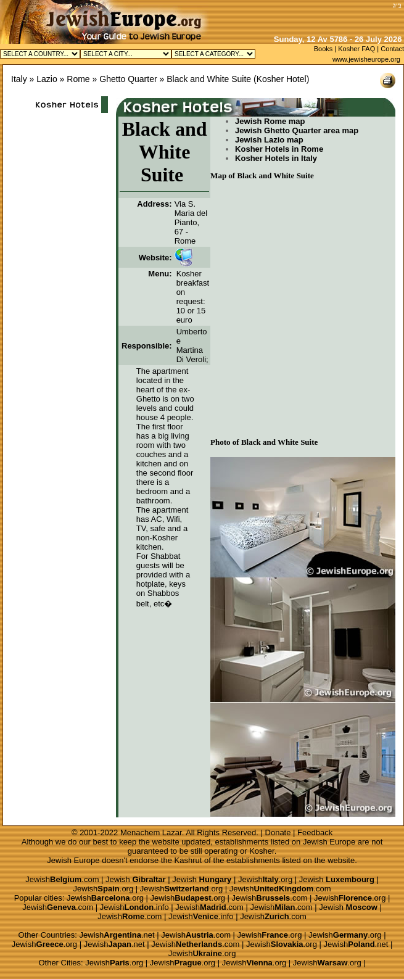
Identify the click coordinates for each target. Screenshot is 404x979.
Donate (278, 832)
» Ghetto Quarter (125, 79)
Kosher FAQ (356, 48)
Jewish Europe (329, 841)
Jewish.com (62, 879)
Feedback (314, 832)
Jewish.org (265, 879)
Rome (78, 79)
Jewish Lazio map (269, 139)
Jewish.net (117, 935)
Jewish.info (134, 907)
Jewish (135, 879)
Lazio (46, 79)
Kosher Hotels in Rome (279, 149)
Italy (19, 79)
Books (323, 48)
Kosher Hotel (282, 79)
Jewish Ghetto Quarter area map (296, 130)
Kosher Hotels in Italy (276, 158)
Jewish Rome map (270, 121)
